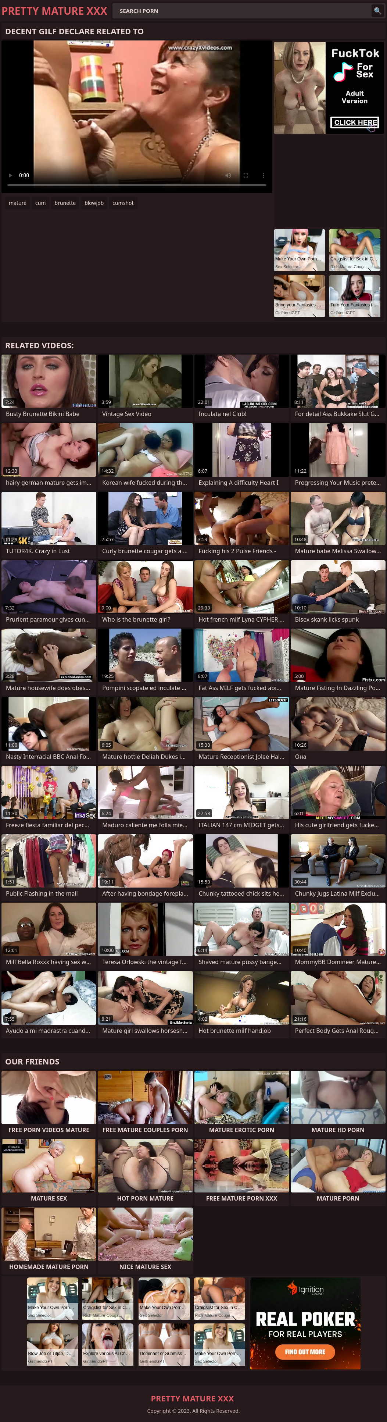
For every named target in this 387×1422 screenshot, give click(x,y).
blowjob (94, 202)
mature (17, 202)
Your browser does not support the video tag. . (136, 116)
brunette (65, 202)
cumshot (122, 202)
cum (40, 202)
